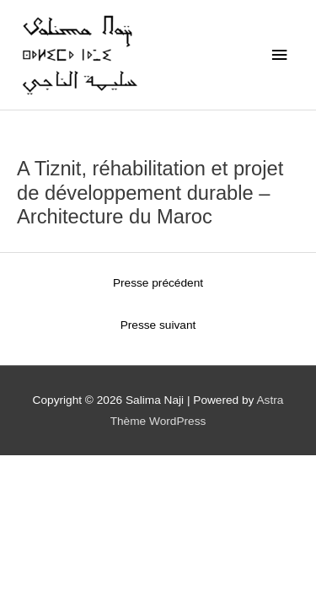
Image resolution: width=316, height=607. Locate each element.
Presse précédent (158, 283)
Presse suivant (158, 325)
